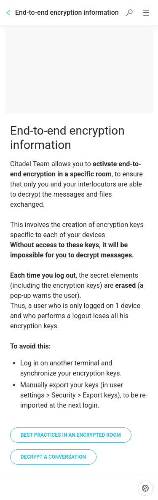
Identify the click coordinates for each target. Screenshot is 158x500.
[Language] (145, 488)
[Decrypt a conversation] (53, 457)
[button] (129, 13)
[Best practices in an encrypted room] (70, 435)
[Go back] (8, 13)
